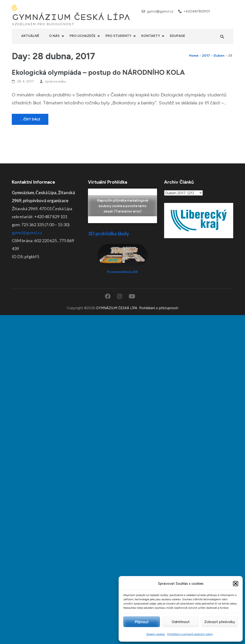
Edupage (177, 36)
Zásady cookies (155, 634)
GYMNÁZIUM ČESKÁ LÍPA (71, 17)
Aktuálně (30, 36)
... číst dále (30, 119)
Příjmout (142, 622)
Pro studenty (118, 36)
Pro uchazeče (83, 36)
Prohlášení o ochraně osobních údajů (190, 634)
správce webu (55, 81)
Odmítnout (181, 622)
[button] (235, 583)
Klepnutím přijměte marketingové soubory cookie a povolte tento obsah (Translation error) (122, 205)
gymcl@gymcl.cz (160, 11)
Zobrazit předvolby (219, 622)
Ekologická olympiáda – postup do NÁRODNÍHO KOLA (98, 72)
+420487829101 (196, 11)
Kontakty (150, 36)
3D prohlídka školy (108, 233)
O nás (54, 36)
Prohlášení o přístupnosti (158, 308)
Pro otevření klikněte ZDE (122, 272)
